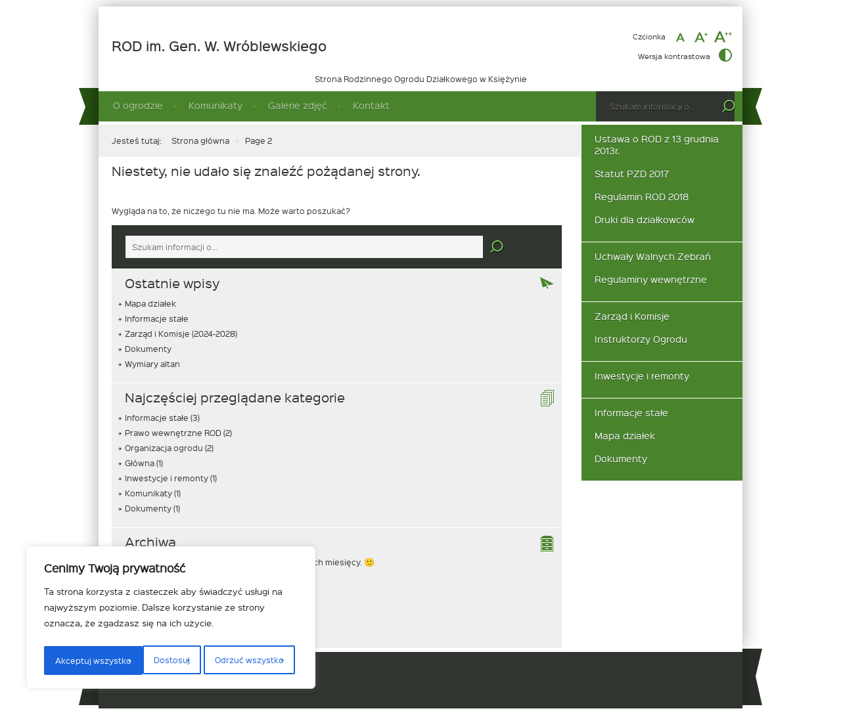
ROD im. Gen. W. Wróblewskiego (219, 46)
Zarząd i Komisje (632, 316)
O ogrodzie (138, 105)
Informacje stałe (157, 318)
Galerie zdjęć (297, 105)
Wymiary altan (152, 363)
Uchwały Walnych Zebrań (653, 256)
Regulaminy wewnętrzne (651, 279)
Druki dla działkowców (644, 219)
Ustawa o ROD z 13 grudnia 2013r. (657, 145)
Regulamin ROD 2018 (642, 196)
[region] (170, 620)
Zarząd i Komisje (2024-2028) (181, 333)
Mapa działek (150, 303)
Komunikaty (215, 105)
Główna (139, 463)
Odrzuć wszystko (149, 660)
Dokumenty (148, 348)
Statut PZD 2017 (632, 173)
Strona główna (200, 140)
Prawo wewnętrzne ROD (173, 432)
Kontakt (371, 105)
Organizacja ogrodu (164, 448)
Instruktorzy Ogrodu (641, 339)
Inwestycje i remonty (166, 478)
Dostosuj (71, 660)
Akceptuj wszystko (249, 660)
